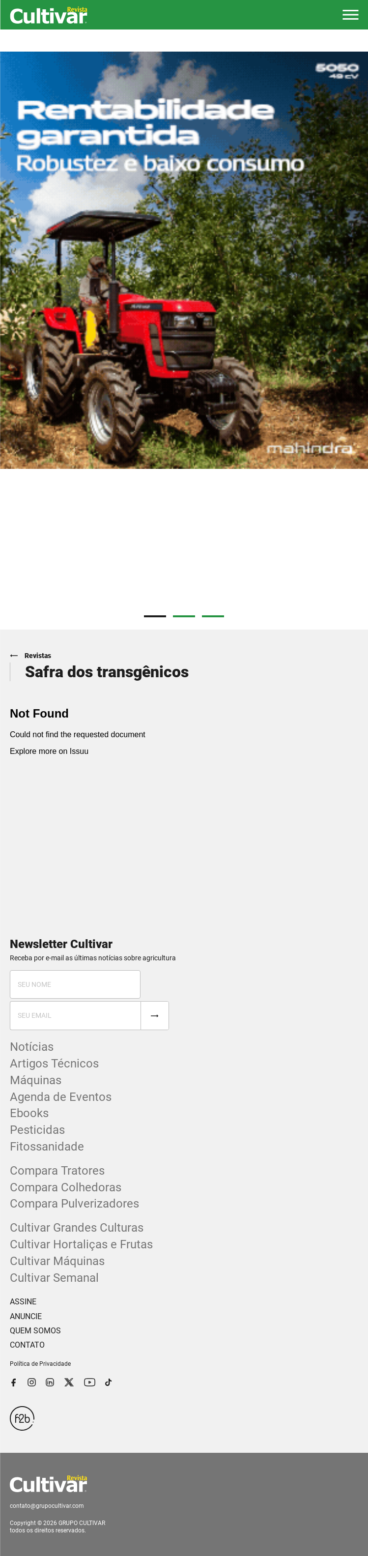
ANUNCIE (26, 1316)
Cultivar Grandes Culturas (76, 1228)
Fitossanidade (47, 1146)
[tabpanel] (184, 260)
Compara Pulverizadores (74, 1203)
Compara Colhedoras (65, 1187)
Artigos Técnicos (54, 1063)
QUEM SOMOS (35, 1330)
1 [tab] (155, 616)
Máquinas (35, 1080)
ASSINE (23, 1301)
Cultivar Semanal (54, 1278)
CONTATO (27, 1345)
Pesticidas (37, 1130)
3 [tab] (213, 616)
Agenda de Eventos (61, 1097)
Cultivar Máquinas (57, 1261)
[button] (350, 15)
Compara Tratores (57, 1171)
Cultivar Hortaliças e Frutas (81, 1244)
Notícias (32, 1047)
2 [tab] (184, 616)
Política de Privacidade (40, 1363)
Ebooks (29, 1113)
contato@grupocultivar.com (47, 1505)
